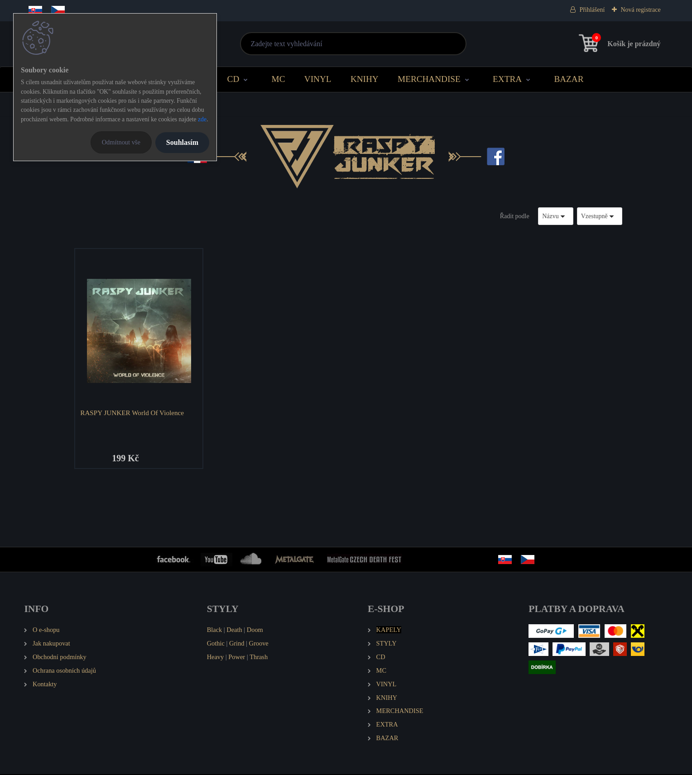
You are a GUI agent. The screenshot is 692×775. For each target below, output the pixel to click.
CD (233, 79)
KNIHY (365, 79)
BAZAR (568, 79)
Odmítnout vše (121, 142)
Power (236, 657)
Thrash (259, 657)
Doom (255, 630)
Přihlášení (592, 9)
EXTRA (507, 79)
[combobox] (555, 216)
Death (234, 630)
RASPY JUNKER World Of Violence (133, 412)
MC (278, 79)
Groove (259, 644)
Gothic (216, 644)
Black (214, 630)
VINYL (318, 79)
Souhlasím (182, 142)
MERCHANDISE (429, 79)
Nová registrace (640, 9)
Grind (237, 644)
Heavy (215, 657)
